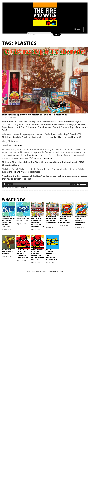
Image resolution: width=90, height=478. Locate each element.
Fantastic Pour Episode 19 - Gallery (22, 219)
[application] (45, 184)
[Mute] (78, 184)
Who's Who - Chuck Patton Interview (66, 220)
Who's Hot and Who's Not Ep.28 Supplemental (52, 221)
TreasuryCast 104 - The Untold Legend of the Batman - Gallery (37, 254)
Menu (78, 29)
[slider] (41, 184)
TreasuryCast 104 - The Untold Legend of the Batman (22, 253)
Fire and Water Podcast (24, 171)
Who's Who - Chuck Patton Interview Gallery (81, 221)
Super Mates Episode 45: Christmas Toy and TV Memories (34, 114)
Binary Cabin (59, 271)
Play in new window (13, 187)
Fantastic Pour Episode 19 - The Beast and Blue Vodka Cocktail (8, 222)
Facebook (47, 158)
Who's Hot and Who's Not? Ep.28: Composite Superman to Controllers (37, 222)
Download (24, 187)
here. (16, 165)
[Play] (5, 184)
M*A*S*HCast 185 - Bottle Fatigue (8, 251)
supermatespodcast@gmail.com (28, 155)
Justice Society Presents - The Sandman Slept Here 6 (51, 254)
